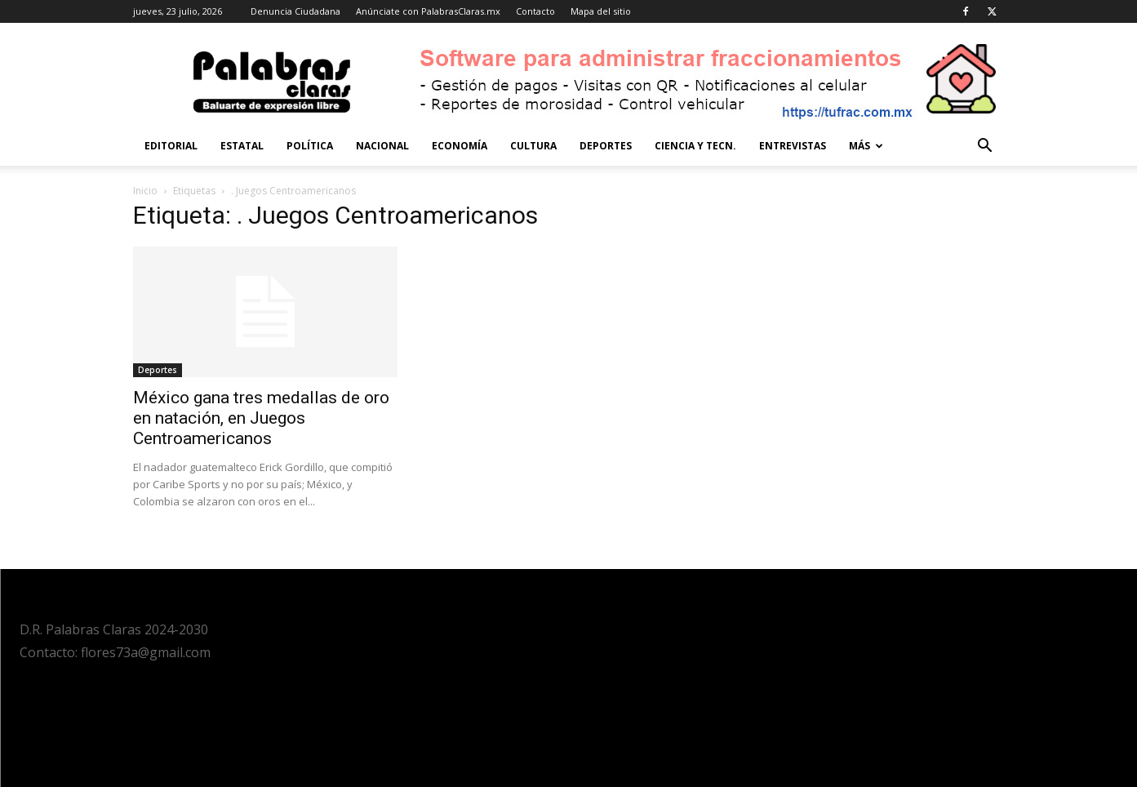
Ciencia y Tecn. (695, 146)
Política (309, 146)
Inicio (145, 191)
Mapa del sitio (601, 11)
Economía (459, 146)
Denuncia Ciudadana (295, 11)
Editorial (171, 146)
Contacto (535, 11)
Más (866, 146)
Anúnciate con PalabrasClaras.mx (428, 11)
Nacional (382, 146)
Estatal (242, 146)
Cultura (533, 146)
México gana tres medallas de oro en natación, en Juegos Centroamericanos (261, 418)
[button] (985, 147)
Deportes (606, 146)
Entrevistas (792, 146)
